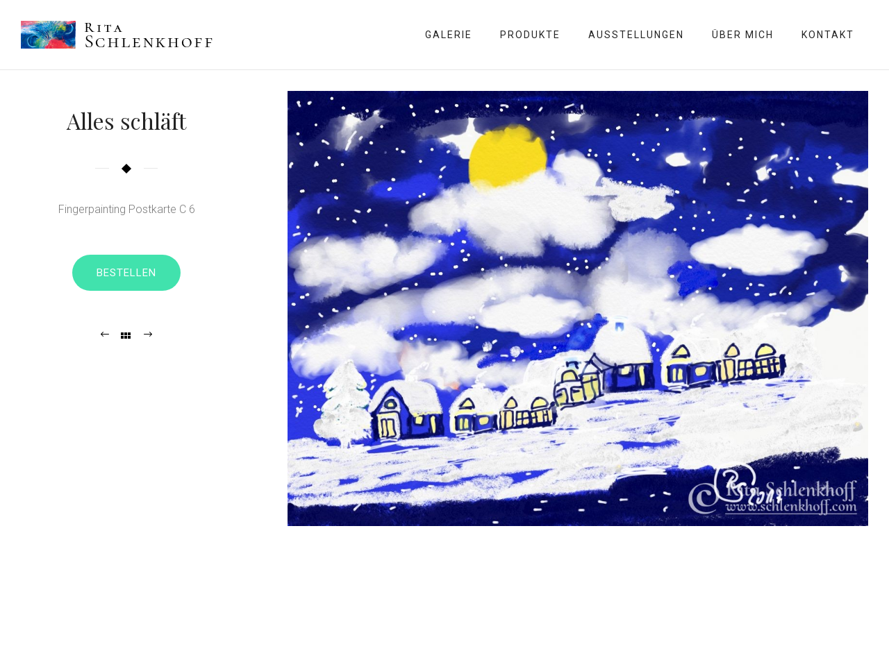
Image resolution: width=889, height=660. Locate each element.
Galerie (448, 34)
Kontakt (827, 34)
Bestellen (126, 272)
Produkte (530, 34)
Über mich (743, 34)
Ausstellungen (636, 34)
